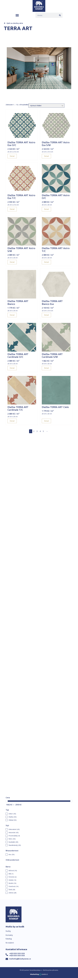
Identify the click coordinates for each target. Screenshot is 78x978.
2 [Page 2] (33, 431)
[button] (17, 15)
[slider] (7, 801)
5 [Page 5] (43, 431)
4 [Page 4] (40, 431)
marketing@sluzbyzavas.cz (20, 959)
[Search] (60, 15)
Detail (12, 156)
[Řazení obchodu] (46, 106)
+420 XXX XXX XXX (17, 953)
